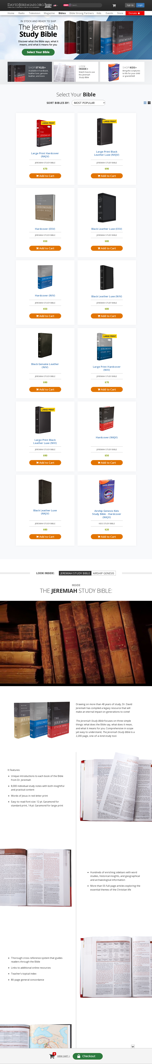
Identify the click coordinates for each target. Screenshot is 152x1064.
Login (140, 5)
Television (44, 926)
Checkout (88, 1056)
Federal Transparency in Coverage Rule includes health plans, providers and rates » (36, 1013)
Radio (12, 926)
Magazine (71, 926)
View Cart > (63, 1056)
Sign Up (130, 5)
